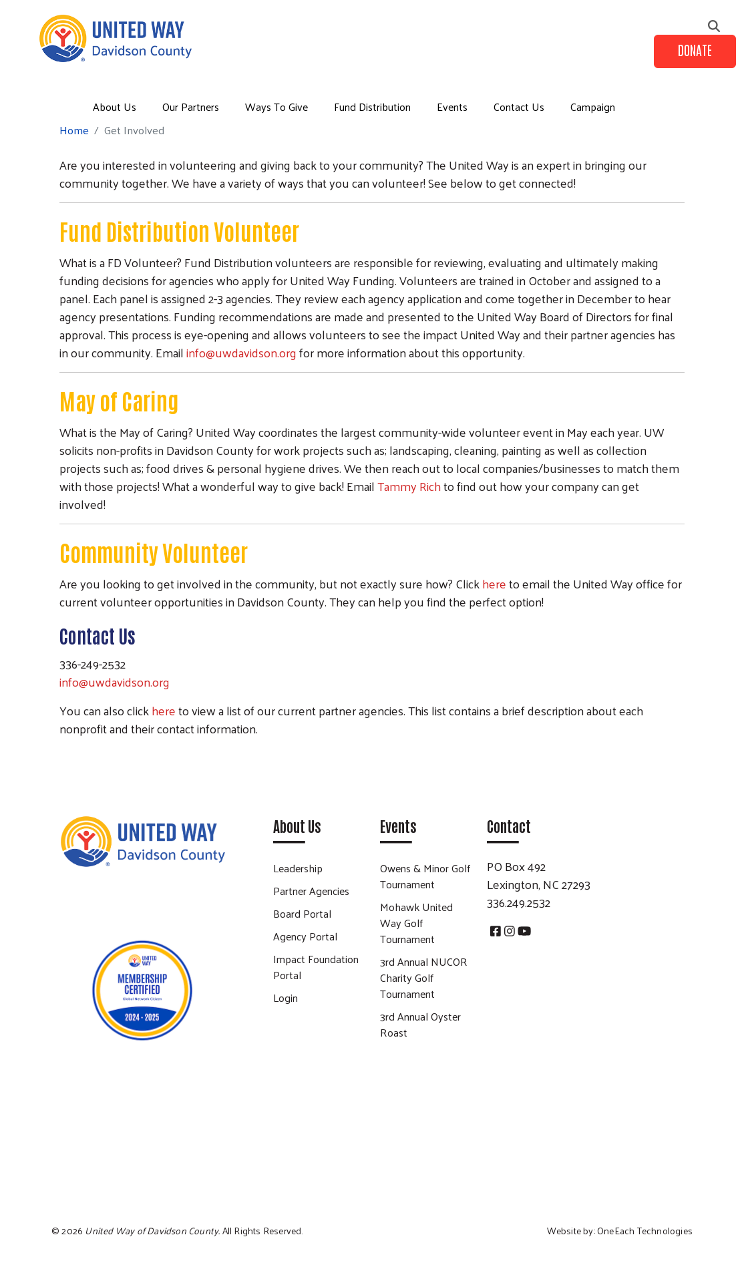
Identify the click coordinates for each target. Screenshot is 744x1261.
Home (74, 130)
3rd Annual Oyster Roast (420, 1024)
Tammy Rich (409, 486)
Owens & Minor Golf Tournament (425, 876)
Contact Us (519, 106)
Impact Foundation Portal (316, 966)
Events (452, 106)
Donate (695, 49)
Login (285, 997)
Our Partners (190, 106)
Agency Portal (305, 936)
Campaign (592, 106)
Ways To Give (276, 106)
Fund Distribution (372, 106)
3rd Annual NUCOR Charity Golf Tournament (424, 977)
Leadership (298, 868)
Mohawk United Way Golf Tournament (416, 922)
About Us (114, 106)
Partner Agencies (311, 890)
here (494, 583)
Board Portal (302, 913)
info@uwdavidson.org (241, 352)
